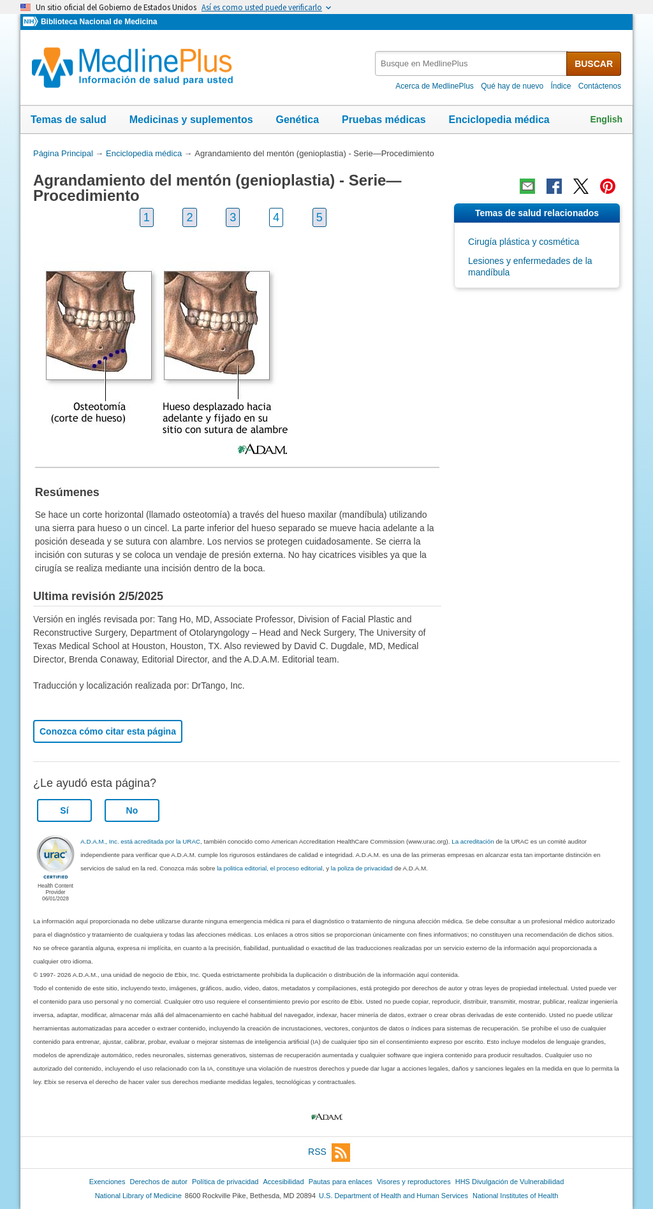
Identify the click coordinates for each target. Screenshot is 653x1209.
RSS (329, 1152)
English (606, 119)
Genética (297, 119)
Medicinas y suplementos (191, 119)
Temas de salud (68, 119)
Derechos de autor (158, 1181)
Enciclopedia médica (498, 119)
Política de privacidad (225, 1181)
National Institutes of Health (515, 1195)
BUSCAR (594, 64)
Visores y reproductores (414, 1181)
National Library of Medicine (138, 1195)
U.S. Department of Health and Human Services (393, 1195)
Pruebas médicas (384, 119)
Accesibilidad (283, 1181)
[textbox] (471, 63)
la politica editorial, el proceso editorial (270, 868)
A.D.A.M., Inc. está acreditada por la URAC (140, 841)
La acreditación (472, 841)
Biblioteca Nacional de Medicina (99, 21)
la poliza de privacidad (362, 868)
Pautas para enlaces (340, 1181)
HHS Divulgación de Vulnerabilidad (509, 1181)
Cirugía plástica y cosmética (523, 242)
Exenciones (107, 1181)
